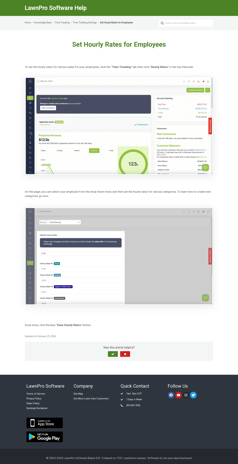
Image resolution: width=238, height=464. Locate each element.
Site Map (78, 393)
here (45, 196)
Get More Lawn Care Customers (91, 398)
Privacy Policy (33, 398)
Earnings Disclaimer (37, 408)
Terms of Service (35, 393)
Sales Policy (33, 403)
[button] (113, 354)
